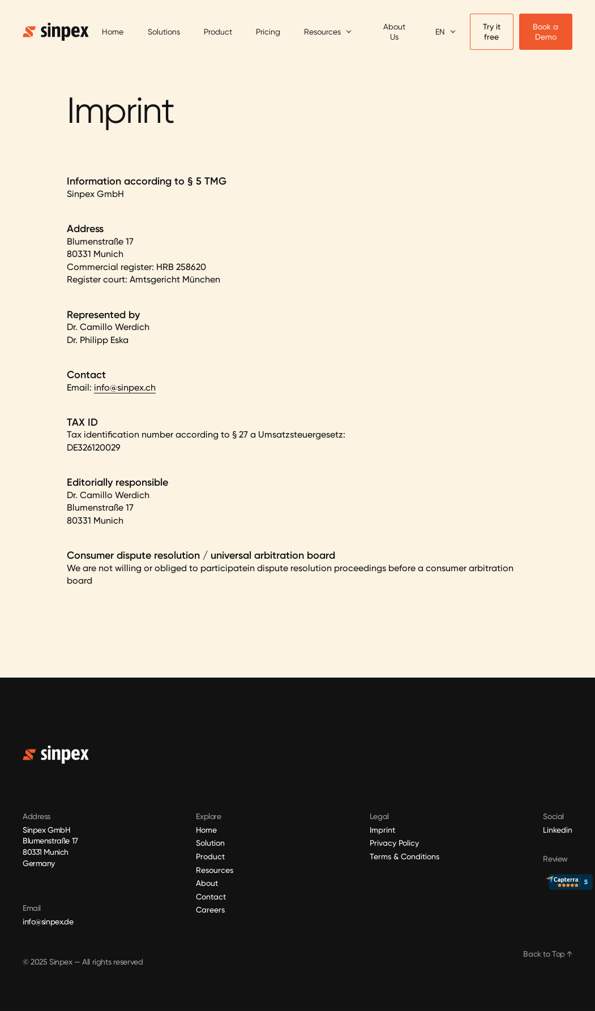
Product (210, 856)
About (207, 883)
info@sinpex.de (48, 921)
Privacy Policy (394, 842)
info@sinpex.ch (125, 387)
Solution (210, 842)
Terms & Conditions (404, 856)
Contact (211, 896)
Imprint (382, 829)
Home (206, 829)
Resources (214, 870)
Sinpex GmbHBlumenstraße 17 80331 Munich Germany (51, 846)
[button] (328, 32)
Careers (210, 909)
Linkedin (557, 829)
